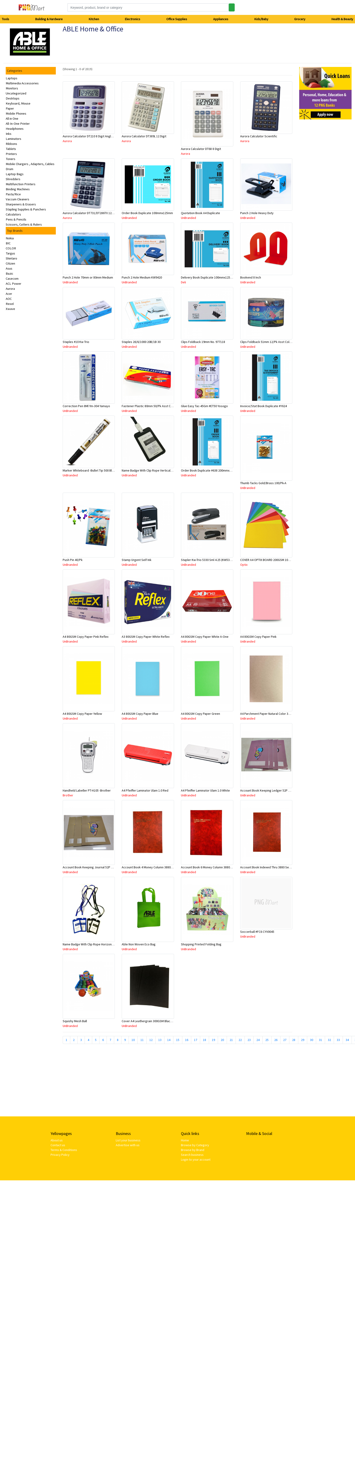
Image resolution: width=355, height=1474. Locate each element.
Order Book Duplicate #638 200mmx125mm (210, 470)
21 (231, 1040)
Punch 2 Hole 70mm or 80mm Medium (88, 277)
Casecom (12, 278)
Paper (10, 108)
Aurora (10, 289)
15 (177, 1040)
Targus (10, 253)
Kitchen (94, 19)
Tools (5, 19)
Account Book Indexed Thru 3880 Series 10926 (271, 867)
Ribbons (11, 144)
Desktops (12, 98)
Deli (183, 282)
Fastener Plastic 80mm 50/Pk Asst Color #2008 (153, 406)
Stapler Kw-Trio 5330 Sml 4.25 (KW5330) (207, 560)
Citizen (10, 263)
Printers (11, 154)
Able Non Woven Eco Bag (139, 944)
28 (293, 1040)
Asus (9, 268)
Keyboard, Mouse (18, 103)
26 (275, 1040)
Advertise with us (128, 1145)
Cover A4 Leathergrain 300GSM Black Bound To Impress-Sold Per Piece (170, 1021)
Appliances (220, 19)
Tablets (11, 149)
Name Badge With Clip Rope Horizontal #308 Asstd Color (101, 944)
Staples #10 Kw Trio (76, 342)
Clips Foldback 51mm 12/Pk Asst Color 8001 (269, 342)
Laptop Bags (15, 174)
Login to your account (195, 1159)
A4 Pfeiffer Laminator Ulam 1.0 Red (145, 790)
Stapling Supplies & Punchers (26, 209)
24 (258, 1040)
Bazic (9, 273)
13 (159, 1040)
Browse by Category (195, 1145)
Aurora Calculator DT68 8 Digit (201, 149)
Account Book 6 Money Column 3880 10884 (210, 867)
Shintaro (11, 258)
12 (151, 1040)
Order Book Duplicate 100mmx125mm (147, 213)
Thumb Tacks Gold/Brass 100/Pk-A (263, 483)
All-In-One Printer (18, 123)
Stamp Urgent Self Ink (136, 560)
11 (142, 1040)
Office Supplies (176, 19)
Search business (192, 1155)
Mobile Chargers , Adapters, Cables (30, 164)
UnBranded (129, 218)
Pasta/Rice (13, 194)
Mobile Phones (16, 113)
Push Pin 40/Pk (73, 560)
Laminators (13, 139)
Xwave (10, 309)
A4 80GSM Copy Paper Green (200, 714)
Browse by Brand (192, 1150)
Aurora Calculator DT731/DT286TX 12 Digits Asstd (96, 213)
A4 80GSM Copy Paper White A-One (205, 637)
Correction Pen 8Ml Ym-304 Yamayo (86, 406)
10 (133, 1040)
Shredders (13, 179)
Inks (8, 134)
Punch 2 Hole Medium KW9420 (142, 277)
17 (195, 1040)
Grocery (299, 19)
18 (204, 1040)
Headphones (15, 129)
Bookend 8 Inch (250, 277)
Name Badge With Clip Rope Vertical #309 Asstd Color (158, 470)
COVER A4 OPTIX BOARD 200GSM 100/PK (267, 560)
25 (267, 1040)
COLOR (11, 248)
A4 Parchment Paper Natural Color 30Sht (267, 714)
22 (240, 1040)
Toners (10, 159)
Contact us (58, 1145)
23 (249, 1040)
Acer (9, 294)
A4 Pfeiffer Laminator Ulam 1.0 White (205, 790)
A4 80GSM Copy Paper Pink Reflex (85, 637)
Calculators (13, 214)
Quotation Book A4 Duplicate (200, 213)
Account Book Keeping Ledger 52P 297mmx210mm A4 (276, 790)
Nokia (10, 238)
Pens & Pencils (16, 219)
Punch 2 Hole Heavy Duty (257, 213)
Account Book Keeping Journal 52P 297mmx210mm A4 (99, 867)
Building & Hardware (49, 19)
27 (284, 1040)
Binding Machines (18, 189)
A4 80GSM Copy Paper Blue (140, 714)
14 (168, 1040)
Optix (243, 565)
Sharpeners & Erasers (21, 204)
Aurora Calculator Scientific (258, 136)
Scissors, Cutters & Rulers (24, 224)
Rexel (10, 304)
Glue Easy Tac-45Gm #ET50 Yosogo (204, 406)
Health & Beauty (342, 19)
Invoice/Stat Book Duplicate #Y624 (263, 406)
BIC (8, 243)
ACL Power (13, 284)
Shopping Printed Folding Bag (201, 944)
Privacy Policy (60, 1155)
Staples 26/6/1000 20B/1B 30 (141, 342)
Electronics (132, 19)
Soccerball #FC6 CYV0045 (257, 932)
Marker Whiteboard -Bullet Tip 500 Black (90, 470)
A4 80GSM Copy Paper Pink (258, 637)
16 (186, 1040)
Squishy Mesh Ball (75, 1021)
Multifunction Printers (20, 184)
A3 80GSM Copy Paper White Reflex (145, 637)
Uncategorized (16, 93)
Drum (9, 169)
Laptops (11, 78)
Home (185, 1140)
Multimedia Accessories (22, 83)
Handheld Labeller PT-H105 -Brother (87, 790)
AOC (9, 299)
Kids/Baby (261, 19)
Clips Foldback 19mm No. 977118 (203, 342)
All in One (12, 118)
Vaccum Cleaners (17, 199)
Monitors (12, 88)
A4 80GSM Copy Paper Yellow (82, 714)
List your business (128, 1140)
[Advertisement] (129, 1082)
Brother (68, 795)
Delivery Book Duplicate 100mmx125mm (208, 277)
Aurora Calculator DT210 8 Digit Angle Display (93, 136)
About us (57, 1140)
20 (222, 1040)
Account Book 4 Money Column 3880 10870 (150, 867)
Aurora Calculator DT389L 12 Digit (144, 136)
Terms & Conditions (64, 1150)
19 (213, 1040)
